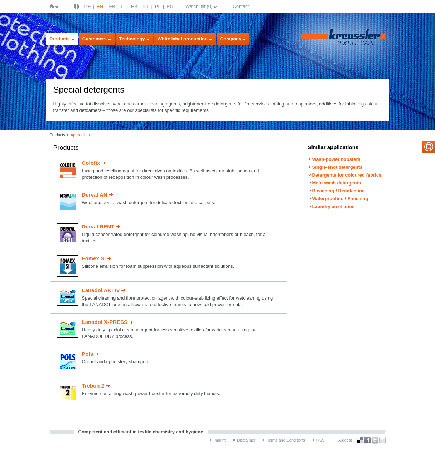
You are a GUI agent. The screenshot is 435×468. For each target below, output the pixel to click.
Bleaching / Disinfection (338, 190)
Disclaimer (246, 440)
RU (169, 6)
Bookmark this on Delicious (359, 440)
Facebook (367, 440)
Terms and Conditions (286, 440)
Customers (94, 38)
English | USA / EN (77, 6)
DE (87, 6)
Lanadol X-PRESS (105, 322)
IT (123, 6)
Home (53, 6)
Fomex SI (94, 258)
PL (158, 6)
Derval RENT (98, 226)
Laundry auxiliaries (333, 206)
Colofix (91, 163)
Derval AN (94, 195)
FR (112, 6)
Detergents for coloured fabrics (347, 175)
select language (428, 147)
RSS (320, 440)
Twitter (374, 440)
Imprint (220, 440)
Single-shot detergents (337, 167)
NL (146, 6)
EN (100, 6)
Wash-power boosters (336, 159)
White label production (183, 38)
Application (80, 135)
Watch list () (198, 6)
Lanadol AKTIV (101, 290)
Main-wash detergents (336, 183)
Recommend (382, 440)
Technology (132, 38)
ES (134, 6)
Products (60, 38)
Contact (241, 6)
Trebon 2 (93, 386)
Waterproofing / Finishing (340, 198)
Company (230, 38)
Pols (87, 354)
